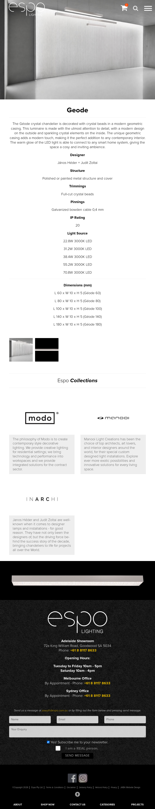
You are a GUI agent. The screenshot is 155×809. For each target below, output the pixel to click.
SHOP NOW (48, 804)
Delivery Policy (85, 788)
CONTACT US (77, 804)
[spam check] (58, 748)
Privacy (114, 788)
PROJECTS (137, 804)
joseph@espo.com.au (55, 710)
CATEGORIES (107, 804)
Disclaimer (71, 788)
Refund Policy (102, 788)
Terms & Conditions (54, 788)
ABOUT (17, 804)
